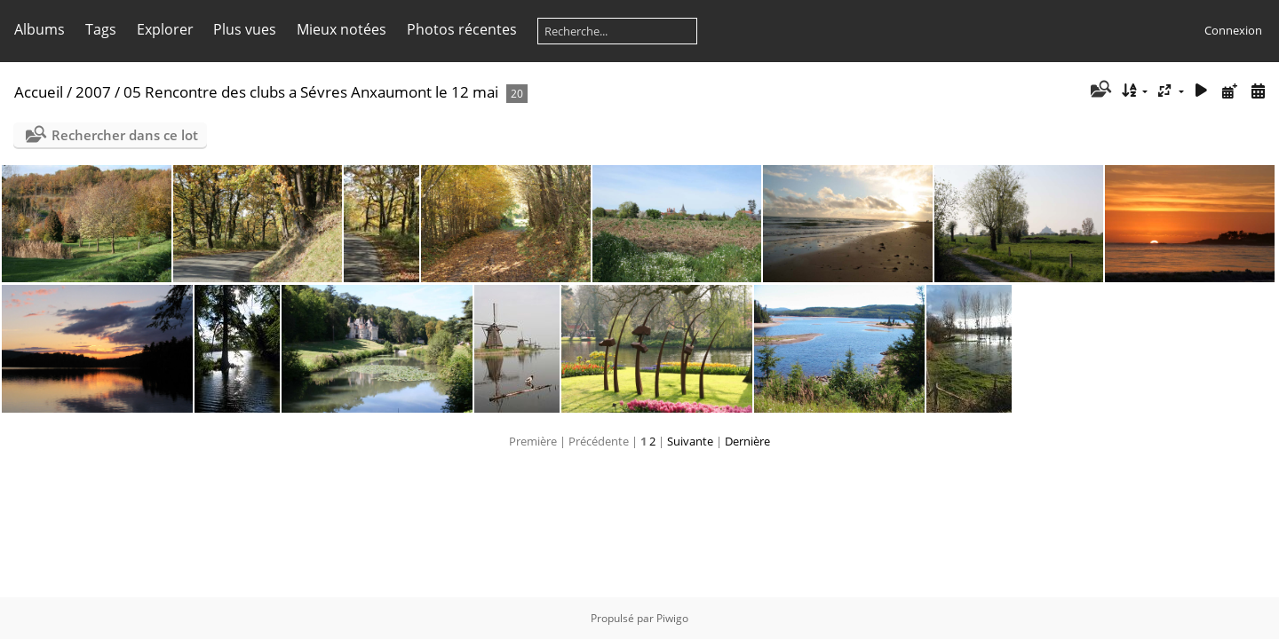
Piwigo (672, 618)
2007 (93, 92)
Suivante (690, 441)
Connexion (1233, 30)
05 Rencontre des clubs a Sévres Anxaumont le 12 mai (312, 92)
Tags (100, 29)
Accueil (38, 92)
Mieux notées (341, 29)
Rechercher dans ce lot (125, 135)
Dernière (747, 441)
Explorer (165, 29)
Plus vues (244, 29)
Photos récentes (462, 29)
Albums (39, 29)
